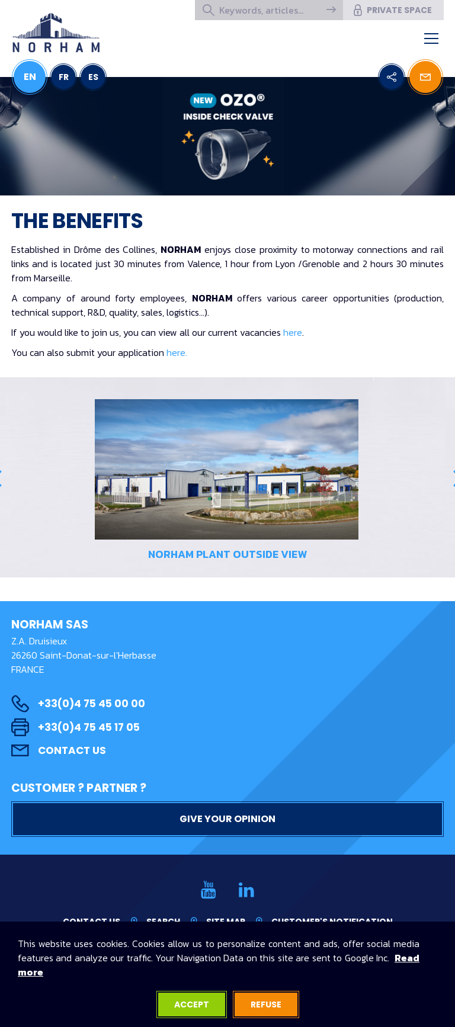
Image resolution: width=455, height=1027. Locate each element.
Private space (392, 10)
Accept (191, 1004)
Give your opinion (227, 819)
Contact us (58, 750)
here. (176, 352)
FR (64, 77)
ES (93, 77)
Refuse (266, 1004)
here (292, 332)
